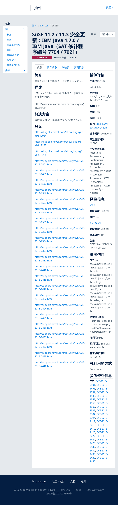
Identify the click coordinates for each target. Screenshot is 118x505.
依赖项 (65, 67)
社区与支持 (58, 481)
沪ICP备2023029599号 (59, 493)
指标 (15, 70)
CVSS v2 (95, 223)
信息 (39, 67)
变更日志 (79, 67)
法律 (78, 490)
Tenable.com (39, 481)
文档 (72, 481)
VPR (93, 205)
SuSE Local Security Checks (99, 125)
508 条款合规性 (95, 490)
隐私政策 (65, 490)
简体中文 (106, 34)
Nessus (44, 25)
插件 (38, 7)
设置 (108, 7)
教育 (83, 481)
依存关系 (52, 67)
